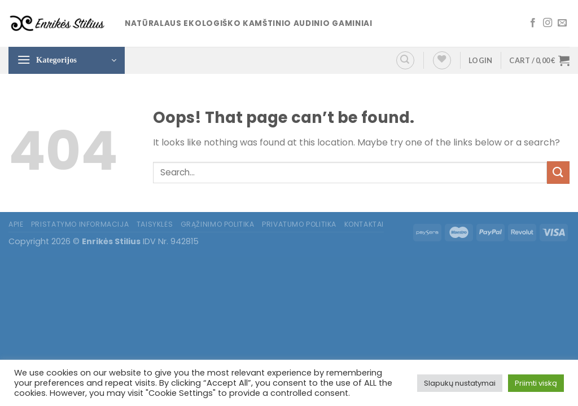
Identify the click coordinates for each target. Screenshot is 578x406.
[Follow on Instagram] (547, 23)
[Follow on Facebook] (532, 23)
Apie (15, 224)
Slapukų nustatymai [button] (460, 383)
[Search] (405, 60)
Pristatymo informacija (80, 224)
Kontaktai (364, 224)
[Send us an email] (562, 23)
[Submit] (558, 172)
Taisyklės (155, 224)
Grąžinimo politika (218, 224)
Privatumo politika (299, 224)
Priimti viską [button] (536, 383)
